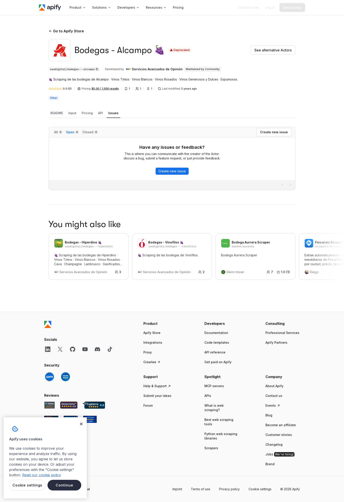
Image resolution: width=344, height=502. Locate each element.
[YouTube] (85, 349)
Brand (270, 464)
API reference (214, 352)
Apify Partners (276, 342)
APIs (207, 396)
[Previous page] (282, 185)
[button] (160, 323)
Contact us (273, 396)
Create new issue (172, 171)
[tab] (57, 113)
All (58, 132)
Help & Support (157, 386)
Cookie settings (260, 489)
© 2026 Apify (290, 489)
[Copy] (74, 69)
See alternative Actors (273, 50)
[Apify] (50, 7)
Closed (90, 132)
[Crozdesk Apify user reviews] (90, 419)
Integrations (152, 342)
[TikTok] (109, 349)
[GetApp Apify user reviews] (49, 405)
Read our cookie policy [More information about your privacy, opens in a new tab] (41, 475)
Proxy (147, 352)
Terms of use (200, 489)
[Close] (81, 424)
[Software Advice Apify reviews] (69, 405)
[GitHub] (72, 349)
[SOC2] (65, 376)
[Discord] (97, 349)
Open (72, 132)
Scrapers (211, 448)
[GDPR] (49, 376)
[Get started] (292, 7)
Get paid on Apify (217, 362)
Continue (64, 485)
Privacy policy (229, 489)
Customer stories (278, 435)
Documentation (216, 333)
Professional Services (282, 333)
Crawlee (152, 362)
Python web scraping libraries (220, 436)
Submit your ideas (157, 396)
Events (272, 405)
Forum (148, 405)
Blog (268, 415)
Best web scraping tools (218, 422)
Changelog (274, 444)
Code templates (216, 342)
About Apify (274, 386)
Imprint (177, 489)
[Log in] (270, 8)
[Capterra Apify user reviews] (94, 405)
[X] (60, 349)
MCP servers (214, 386)
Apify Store (151, 333)
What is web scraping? (214, 408)
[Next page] (290, 185)
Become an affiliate (280, 425)
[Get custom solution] (248, 8)
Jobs (280, 454)
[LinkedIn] (47, 349)
